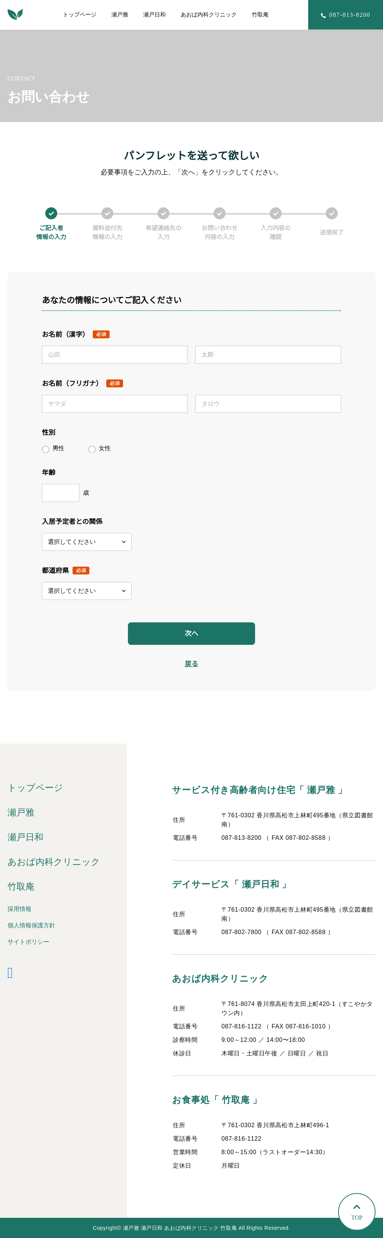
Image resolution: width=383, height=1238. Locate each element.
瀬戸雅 (119, 15)
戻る (191, 664)
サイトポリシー (28, 942)
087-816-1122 (241, 1026)
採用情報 (19, 909)
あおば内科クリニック (209, 15)
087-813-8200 (241, 838)
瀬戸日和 (154, 15)
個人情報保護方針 (31, 925)
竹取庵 (260, 15)
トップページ (79, 15)
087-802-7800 (241, 932)
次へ (191, 633)
